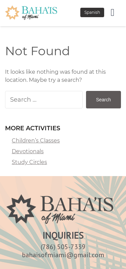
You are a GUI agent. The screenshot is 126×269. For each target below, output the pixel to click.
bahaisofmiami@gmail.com (63, 254)
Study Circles (29, 162)
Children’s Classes (36, 140)
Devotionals (28, 151)
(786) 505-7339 (63, 246)
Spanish (92, 12)
